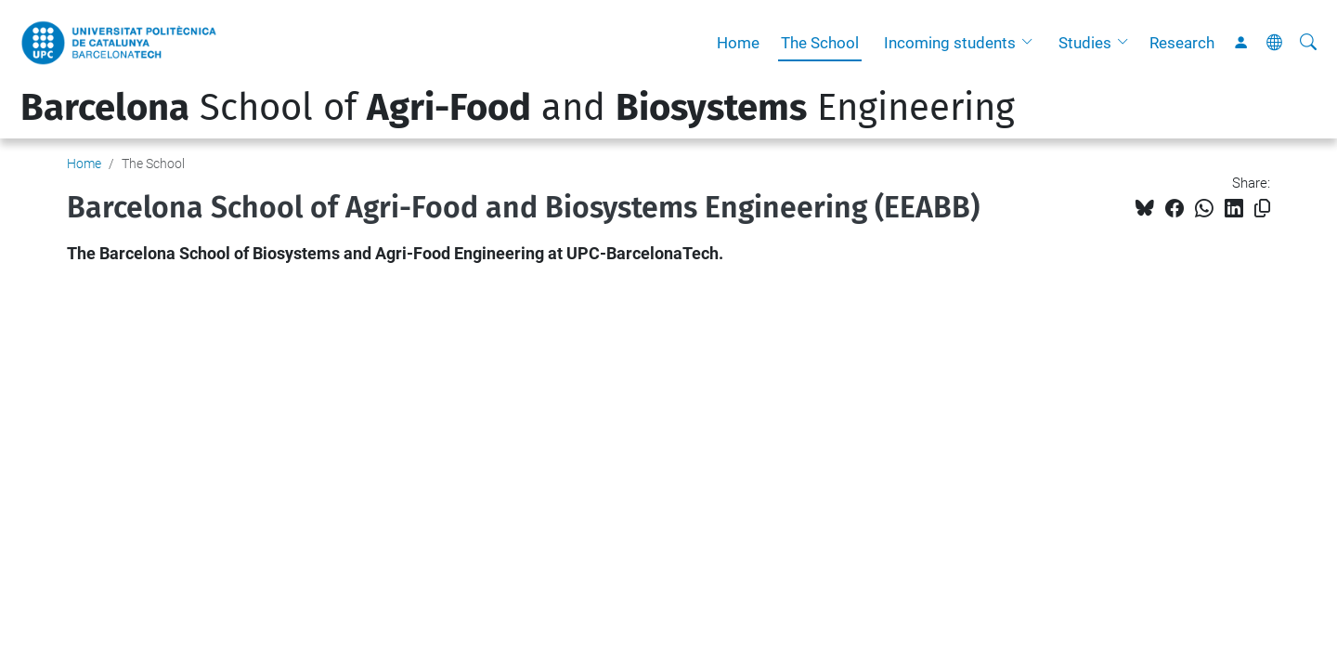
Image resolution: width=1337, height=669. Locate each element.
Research (1181, 42)
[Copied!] (1262, 208)
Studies (1084, 42)
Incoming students (950, 42)
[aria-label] (1308, 43)
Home (738, 42)
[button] (1032, 42)
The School (820, 42)
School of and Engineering (517, 107)
